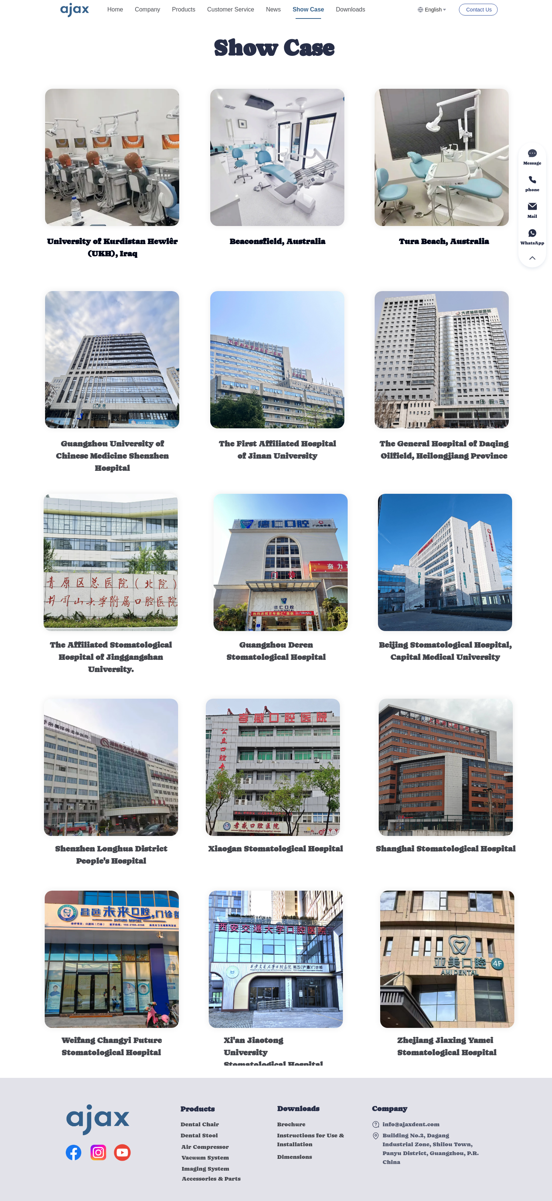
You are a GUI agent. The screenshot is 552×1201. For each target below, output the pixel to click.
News (273, 9)
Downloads (350, 9)
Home (115, 9)
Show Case (308, 9)
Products (183, 9)
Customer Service (230, 9)
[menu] (259, 9)
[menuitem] (115, 9)
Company (147, 9)
